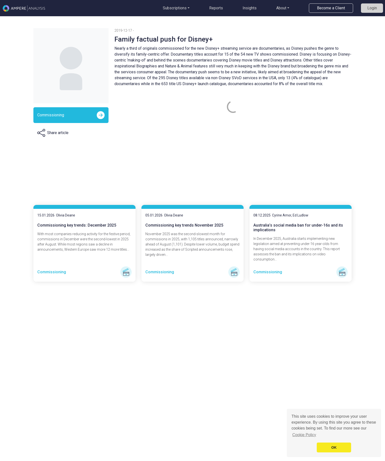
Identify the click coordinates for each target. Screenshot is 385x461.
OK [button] (334, 447)
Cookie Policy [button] (304, 435)
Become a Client (331, 8)
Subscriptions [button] (175, 8)
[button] (52, 133)
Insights (250, 8)
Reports (216, 8)
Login (372, 8)
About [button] (281, 8)
